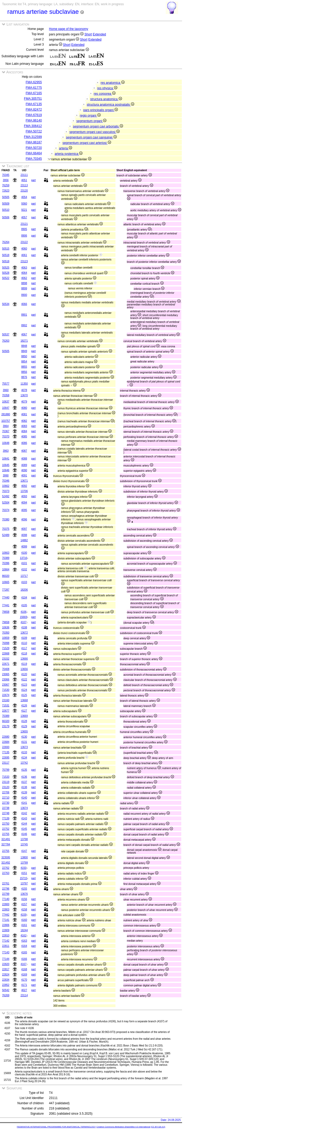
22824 (5, 974)
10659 (5, 637)
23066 (5, 679)
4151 (24, 873)
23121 (24, 223)
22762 (5, 867)
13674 (24, 808)
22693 (5, 747)
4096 (24, 519)
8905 (24, 229)
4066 (24, 304)
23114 (24, 995)
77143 (5, 952)
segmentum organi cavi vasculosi (94, 132)
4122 (24, 679)
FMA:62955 (34, 82)
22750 (5, 823)
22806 (5, 925)
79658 (5, 611)
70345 (5, 175)
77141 (5, 919)
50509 (5, 203)
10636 (5, 627)
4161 (24, 925)
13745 (24, 844)
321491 (5, 839)
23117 (5, 762)
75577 (5, 383)
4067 (24, 334)
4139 (24, 792)
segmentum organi (91, 121)
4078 (24, 390)
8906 (24, 235)
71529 (5, 648)
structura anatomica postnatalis (110, 104)
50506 (5, 217)
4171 (24, 985)
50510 (5, 209)
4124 (24, 689)
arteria (65, 148)
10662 (5, 485)
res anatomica (113, 83)
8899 (24, 288)
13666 (24, 658)
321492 (5, 862)
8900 (24, 294)
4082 (24, 420)
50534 (5, 304)
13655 (24, 731)
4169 (24, 974)
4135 (24, 769)
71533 (5, 776)
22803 (5, 909)
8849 (24, 351)
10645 (5, 465)
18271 (24, 340)
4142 (24, 813)
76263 (5, 340)
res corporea (104, 93)
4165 (24, 952)
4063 (24, 267)
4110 (24, 643)
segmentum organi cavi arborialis (98, 126)
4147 (24, 851)
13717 (24, 575)
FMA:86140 (34, 120)
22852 (5, 985)
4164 (24, 945)
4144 (24, 823)
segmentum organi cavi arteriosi (86, 143)
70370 (5, 436)
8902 (24, 325)
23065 (5, 674)
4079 (24, 401)
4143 (24, 818)
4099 (24, 546)
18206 (24, 589)
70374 (5, 510)
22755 (5, 834)
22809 (5, 930)
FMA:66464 (34, 153)
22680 (5, 736)
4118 (24, 653)
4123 (24, 684)
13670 (24, 395)
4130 (24, 736)
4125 (24, 695)
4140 (24, 797)
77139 (5, 818)
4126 (24, 705)
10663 (5, 552)
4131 (24, 741)
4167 (23, 964)
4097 (24, 528)
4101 (24, 563)
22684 (5, 741)
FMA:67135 (34, 104)
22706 (5, 792)
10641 (5, 458)
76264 (5, 242)
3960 (6, 390)
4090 (24, 470)
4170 (24, 979)
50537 (5, 334)
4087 (24, 450)
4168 (24, 969)
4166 (24, 958)
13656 (24, 669)
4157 (24, 904)
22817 (5, 969)
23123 (24, 261)
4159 (23, 914)
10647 (5, 407)
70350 (5, 632)
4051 (24, 180)
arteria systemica (68, 154)
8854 (24, 361)
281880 (5, 414)
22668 (5, 653)
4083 (24, 426)
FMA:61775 (34, 88)
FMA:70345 (34, 159)
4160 (24, 919)
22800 (5, 904)
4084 (24, 431)
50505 (5, 197)
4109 (24, 637)
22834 (5, 979)
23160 (5, 700)
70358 (5, 395)
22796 (5, 888)
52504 (5, 502)
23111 (24, 175)
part (33, 180)
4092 (24, 485)
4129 (24, 726)
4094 (24, 502)
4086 (24, 443)
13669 (24, 715)
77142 (5, 940)
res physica (107, 88)
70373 (5, 491)
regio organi (90, 115)
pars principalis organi (100, 110)
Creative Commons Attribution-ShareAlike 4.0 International (123, 1127)
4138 (24, 787)
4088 (24, 458)
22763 (5, 873)
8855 (24, 366)
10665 (5, 582)
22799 (5, 893)
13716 (23, 558)
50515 (5, 248)
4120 (24, 674)
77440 (5, 597)
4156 (24, 899)
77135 (5, 752)
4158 (24, 909)
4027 (24, 990)
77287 (5, 589)
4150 (23, 867)
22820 (5, 964)
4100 (24, 552)
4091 (24, 475)
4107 (23, 622)
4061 (24, 255)
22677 (5, 710)
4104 (24, 597)
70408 (5, 669)
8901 (24, 314)
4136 (24, 776)
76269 (5, 995)
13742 (24, 762)
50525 (5, 267)
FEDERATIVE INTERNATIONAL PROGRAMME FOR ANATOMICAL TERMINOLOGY (56, 1127)
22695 (5, 757)
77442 (5, 914)
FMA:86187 (34, 142)
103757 (5, 420)
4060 (24, 248)
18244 (24, 930)
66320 (5, 721)
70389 (5, 558)
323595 (5, 857)
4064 (24, 272)
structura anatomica (106, 99)
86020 (5, 575)
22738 (5, 808)
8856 (24, 372)
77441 (5, 605)
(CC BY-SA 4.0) (158, 1127)
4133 (24, 752)
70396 (5, 563)
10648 (5, 443)
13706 (24, 491)
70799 (5, 769)
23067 (5, 684)
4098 (24, 535)
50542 (5, 990)
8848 (24, 345)
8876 (24, 377)
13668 (24, 700)
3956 (6, 180)
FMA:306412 (33, 126)
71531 (5, 705)
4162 (23, 935)
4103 (24, 582)
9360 (24, 203)
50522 (5, 278)
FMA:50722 (34, 131)
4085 (24, 436)
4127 (24, 710)
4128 (24, 721)
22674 (5, 695)
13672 (24, 632)
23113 (24, 185)
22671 (5, 663)
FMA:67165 (34, 93)
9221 (24, 209)
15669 (23, 617)
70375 (5, 528)
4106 (23, 611)
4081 (24, 414)
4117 (24, 648)
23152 (5, 658)
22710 (5, 797)
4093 (24, 496)
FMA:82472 (34, 109)
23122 (24, 242)
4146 (24, 834)
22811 (5, 945)
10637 (5, 401)
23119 (5, 782)
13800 (24, 857)
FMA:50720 (34, 148)
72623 (5, 190)
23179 (5, 726)
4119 (24, 663)
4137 (24, 782)
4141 (24, 802)
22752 (5, 828)
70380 (5, 519)
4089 (24, 465)
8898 (24, 283)
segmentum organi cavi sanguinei (91, 137)
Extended (99, 34)
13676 (24, 893)
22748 (5, 813)
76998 (5, 643)
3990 (6, 475)
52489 (5, 535)
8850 (24, 356)
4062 (24, 278)
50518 (5, 255)
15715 (23, 878)
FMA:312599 (33, 137)
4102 (24, 569)
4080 (24, 407)
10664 (5, 569)
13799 (24, 862)
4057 (24, 217)
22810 (5, 935)
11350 (24, 383)
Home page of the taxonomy (68, 29)
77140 (5, 899)
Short (88, 34)
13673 (24, 747)
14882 (24, 540)
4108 (24, 627)
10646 (5, 470)
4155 (24, 888)
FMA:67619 (34, 115)
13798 (24, 839)
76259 (5, 185)
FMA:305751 (33, 98)
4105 (24, 605)
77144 (5, 958)
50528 (5, 272)
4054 (24, 197)
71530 (5, 689)
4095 (24, 510)
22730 (5, 802)
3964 (6, 426)
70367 (5, 431)
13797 (24, 883)
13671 (24, 480)
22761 (5, 883)
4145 (24, 828)
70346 (5, 480)
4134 (24, 757)
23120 (24, 190)
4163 (24, 940)
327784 (5, 844)
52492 (5, 496)
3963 (6, 450)
